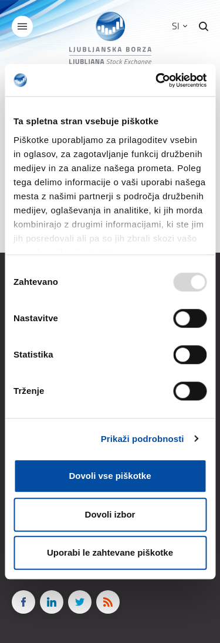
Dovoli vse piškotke (110, 476)
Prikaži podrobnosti (142, 439)
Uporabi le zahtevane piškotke (110, 552)
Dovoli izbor (110, 514)
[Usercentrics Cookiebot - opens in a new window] (157, 80)
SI (179, 26)
